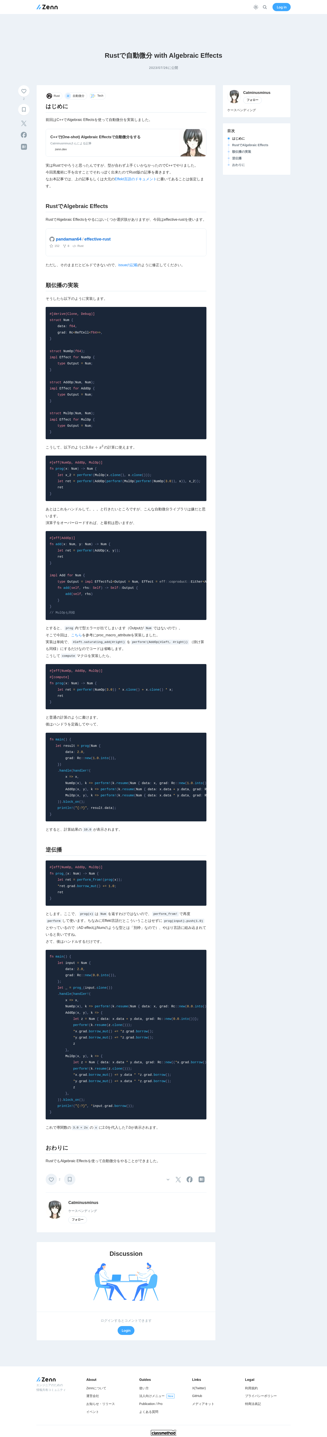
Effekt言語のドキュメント (136, 179)
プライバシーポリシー (261, 1396)
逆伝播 (237, 158)
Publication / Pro (151, 1404)
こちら (76, 635)
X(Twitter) (199, 1388)
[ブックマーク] (24, 109)
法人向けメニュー (152, 1396)
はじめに (238, 138)
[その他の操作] (168, 1179)
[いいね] (24, 91)
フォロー (78, 1219)
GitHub (197, 1396)
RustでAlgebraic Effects (250, 145)
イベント (92, 1412)
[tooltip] (24, 123)
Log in (282, 7)
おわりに (238, 165)
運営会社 (92, 1396)
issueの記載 (128, 265)
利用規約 (251, 1388)
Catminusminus (83, 1202)
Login (126, 1330)
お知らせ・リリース (100, 1404)
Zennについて (96, 1388)
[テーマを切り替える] (256, 7)
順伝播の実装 (241, 151)
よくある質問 (148, 1412)
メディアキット (203, 1404)
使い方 (144, 1388)
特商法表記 (253, 1404)
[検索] (265, 7)
